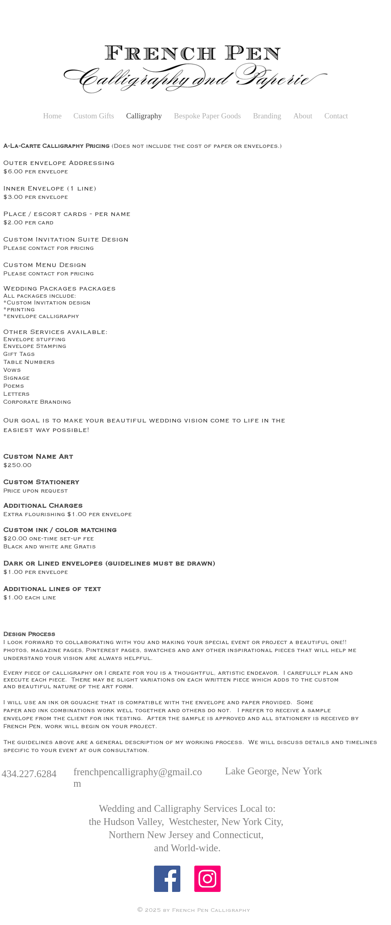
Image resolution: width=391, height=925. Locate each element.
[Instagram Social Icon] (207, 879)
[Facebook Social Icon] (167, 879)
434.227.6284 (29, 773)
